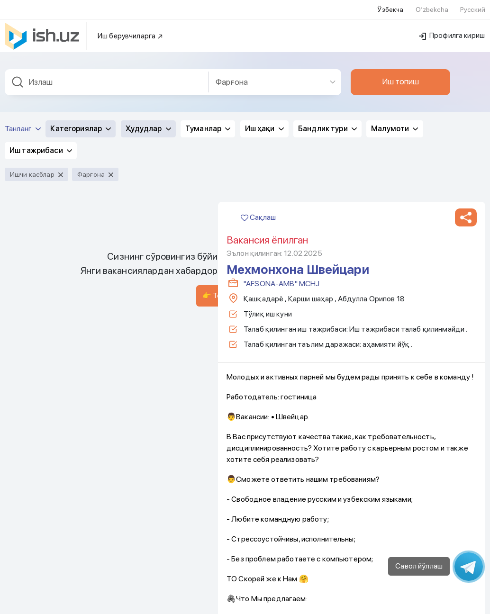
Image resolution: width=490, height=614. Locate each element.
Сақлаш (258, 16)
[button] (466, 17)
